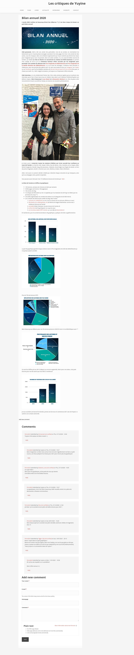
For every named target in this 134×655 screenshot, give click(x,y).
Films (29, 10)
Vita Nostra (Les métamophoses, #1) (38, 202)
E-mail (24, 589)
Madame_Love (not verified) (46, 468)
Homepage (25, 599)
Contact (76, 10)
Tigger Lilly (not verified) (45, 538)
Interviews (56, 10)
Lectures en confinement (35, 200)
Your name (25, 581)
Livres (37, 10)
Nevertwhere (60, 210)
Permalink (27, 434)
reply (26, 440)
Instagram (69, 67)
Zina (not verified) (43, 505)
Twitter (77, 67)
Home (22, 10)
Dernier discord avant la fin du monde (61, 69)
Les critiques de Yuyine (67, 3)
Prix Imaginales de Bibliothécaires (56, 63)
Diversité (66, 10)
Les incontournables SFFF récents (38, 210)
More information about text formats (65, 625)
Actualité (45, 10)
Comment (25, 607)
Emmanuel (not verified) (45, 434)
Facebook (28, 69)
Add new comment (24, 419)
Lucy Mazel (46, 79)
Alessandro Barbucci (59, 79)
